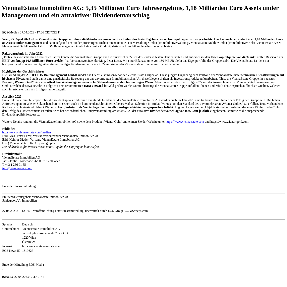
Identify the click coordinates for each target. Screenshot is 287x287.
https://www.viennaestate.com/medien (26, 132)
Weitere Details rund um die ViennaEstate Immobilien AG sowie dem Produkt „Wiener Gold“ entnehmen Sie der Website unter (84, 121)
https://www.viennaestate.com (185, 121)
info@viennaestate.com (17, 168)
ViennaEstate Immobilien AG (21, 157)
